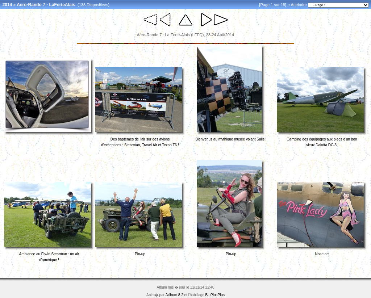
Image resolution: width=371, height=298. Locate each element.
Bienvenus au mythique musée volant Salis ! (230, 139)
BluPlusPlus (215, 295)
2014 (7, 4)
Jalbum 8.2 (174, 295)
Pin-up (140, 254)
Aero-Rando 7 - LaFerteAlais (46, 4)
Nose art (322, 254)
